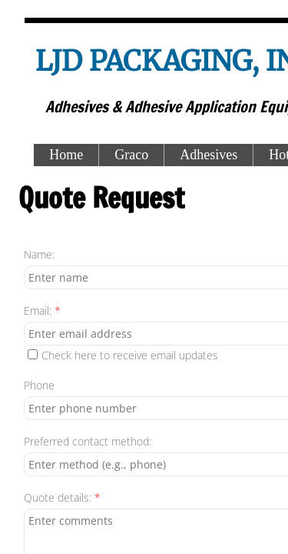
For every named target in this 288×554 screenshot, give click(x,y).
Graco (131, 154)
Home (66, 154)
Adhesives (208, 154)
